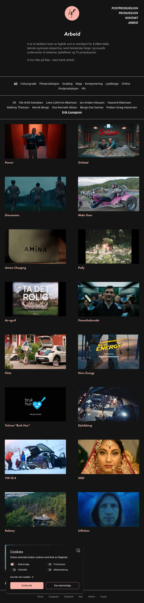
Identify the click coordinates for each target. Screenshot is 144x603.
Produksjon (128, 13)
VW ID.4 (10, 478)
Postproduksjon (125, 8)
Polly (81, 268)
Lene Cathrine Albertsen (61, 102)
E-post (104, 596)
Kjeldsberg (85, 425)
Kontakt (131, 18)
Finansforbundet (88, 320)
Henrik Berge (40, 107)
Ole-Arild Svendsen (31, 102)
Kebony (10, 531)
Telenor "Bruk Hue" (17, 425)
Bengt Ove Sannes (91, 107)
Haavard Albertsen (119, 102)
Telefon (91, 596)
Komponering (93, 83)
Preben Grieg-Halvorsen (121, 107)
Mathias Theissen (18, 107)
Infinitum (83, 531)
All (14, 102)
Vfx (84, 88)
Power (9, 162)
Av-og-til (10, 320)
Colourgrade (28, 83)
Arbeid (133, 23)
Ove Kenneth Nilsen (64, 107)
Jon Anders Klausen (92, 102)
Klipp (79, 83)
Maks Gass (85, 215)
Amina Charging (15, 268)
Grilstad (83, 162)
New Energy (86, 373)
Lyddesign (112, 83)
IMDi (81, 478)
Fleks (8, 373)
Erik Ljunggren (72, 112)
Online (126, 83)
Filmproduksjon (49, 83)
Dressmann (12, 215)
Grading (67, 83)
